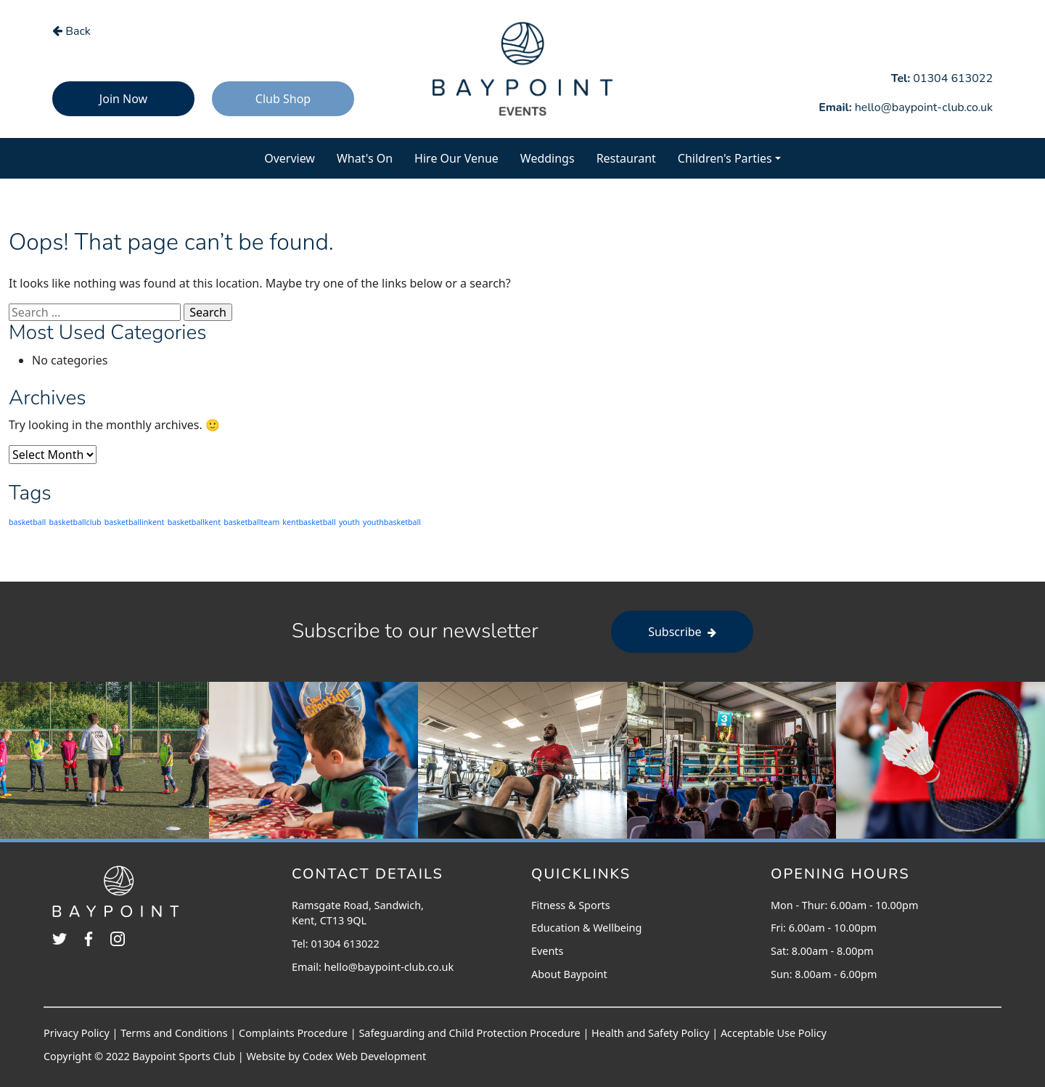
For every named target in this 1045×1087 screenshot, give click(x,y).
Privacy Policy (77, 1033)
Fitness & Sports (570, 905)
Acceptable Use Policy (774, 1033)
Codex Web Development (364, 1056)
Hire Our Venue (456, 158)
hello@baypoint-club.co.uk (389, 967)
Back (71, 31)
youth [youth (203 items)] (349, 522)
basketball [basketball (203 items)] (27, 522)
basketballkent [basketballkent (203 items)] (194, 522)
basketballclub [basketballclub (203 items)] (75, 522)
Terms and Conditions (173, 1033)
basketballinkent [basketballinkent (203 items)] (134, 522)
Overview (295, 157)
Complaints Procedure (293, 1033)
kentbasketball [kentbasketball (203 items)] (308, 522)
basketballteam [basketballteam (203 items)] (251, 522)
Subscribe (682, 632)
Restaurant (626, 158)
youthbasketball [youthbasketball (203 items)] (392, 522)
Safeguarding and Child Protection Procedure (469, 1033)
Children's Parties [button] (725, 158)
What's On (370, 157)
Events (547, 951)
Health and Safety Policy (650, 1033)
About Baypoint (569, 974)
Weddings (547, 158)
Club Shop (283, 99)
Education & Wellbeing (586, 928)
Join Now (123, 99)
